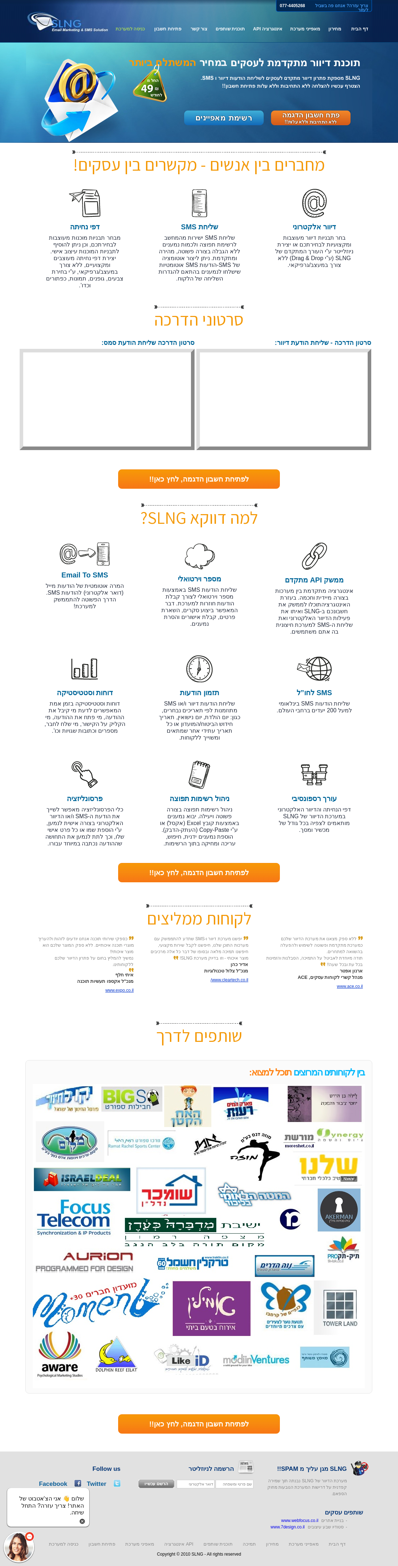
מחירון (334, 28)
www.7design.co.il (287, 1527)
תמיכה (249, 1544)
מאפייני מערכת (305, 28)
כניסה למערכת (130, 28)
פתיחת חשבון (167, 28)
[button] (19, 1547)
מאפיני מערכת (139, 1544)
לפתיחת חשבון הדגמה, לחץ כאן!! (199, 479)
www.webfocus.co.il (299, 1520)
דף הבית (359, 28)
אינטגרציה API (267, 28)
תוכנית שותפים (230, 28)
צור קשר (199, 28)
